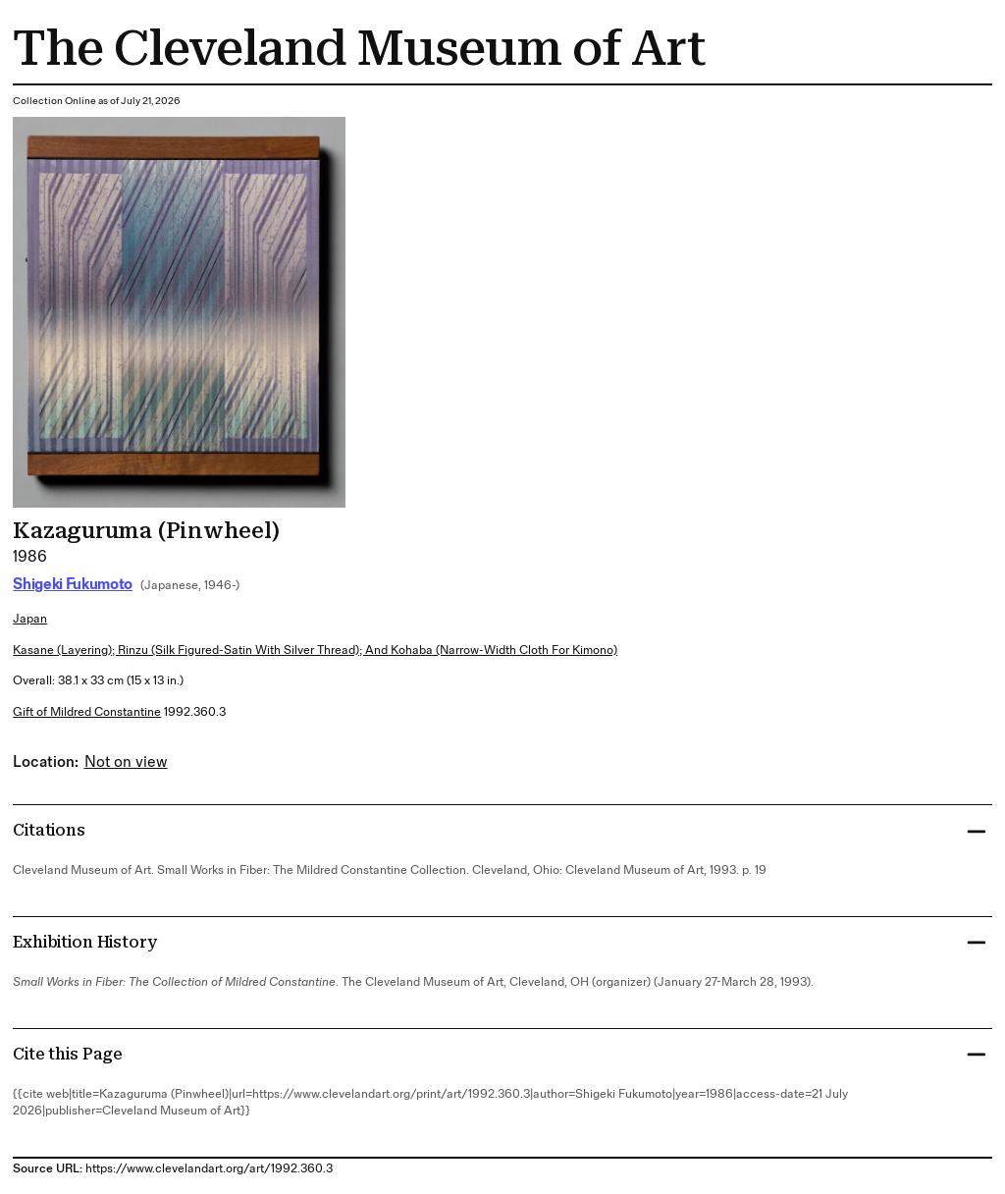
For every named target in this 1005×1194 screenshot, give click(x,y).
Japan (30, 619)
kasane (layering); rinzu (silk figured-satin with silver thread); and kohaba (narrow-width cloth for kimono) (315, 650)
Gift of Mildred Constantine (87, 712)
